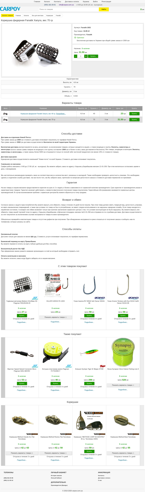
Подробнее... (22, 322)
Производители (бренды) (59, 485)
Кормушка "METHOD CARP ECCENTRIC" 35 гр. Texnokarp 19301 (89, 438)
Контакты (57, 1)
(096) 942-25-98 (8, 478)
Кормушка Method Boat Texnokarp (123, 437)
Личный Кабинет (56, 478)
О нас (100, 480)
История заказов (56, 475)
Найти (104, 9)
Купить (93, 56)
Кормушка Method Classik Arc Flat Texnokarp (21, 438)
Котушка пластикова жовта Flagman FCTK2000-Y (55, 370)
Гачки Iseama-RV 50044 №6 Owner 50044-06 (89, 302)
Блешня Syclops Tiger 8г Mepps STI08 (89, 369)
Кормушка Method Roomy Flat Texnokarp (55, 437)
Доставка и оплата (72, 1)
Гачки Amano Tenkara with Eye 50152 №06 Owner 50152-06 (123, 302)
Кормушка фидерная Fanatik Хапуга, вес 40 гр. (43, 114)
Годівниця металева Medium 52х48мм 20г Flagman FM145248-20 (21, 302)
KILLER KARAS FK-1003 (56, 301)
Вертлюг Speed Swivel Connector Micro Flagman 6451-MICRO (22, 370)
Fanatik (89, 34)
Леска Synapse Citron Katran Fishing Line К (123, 369)
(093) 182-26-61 (50, 5)
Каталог (47, 1)
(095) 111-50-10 (8, 480)
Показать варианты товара (56, 317)
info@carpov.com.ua (66, 5)
